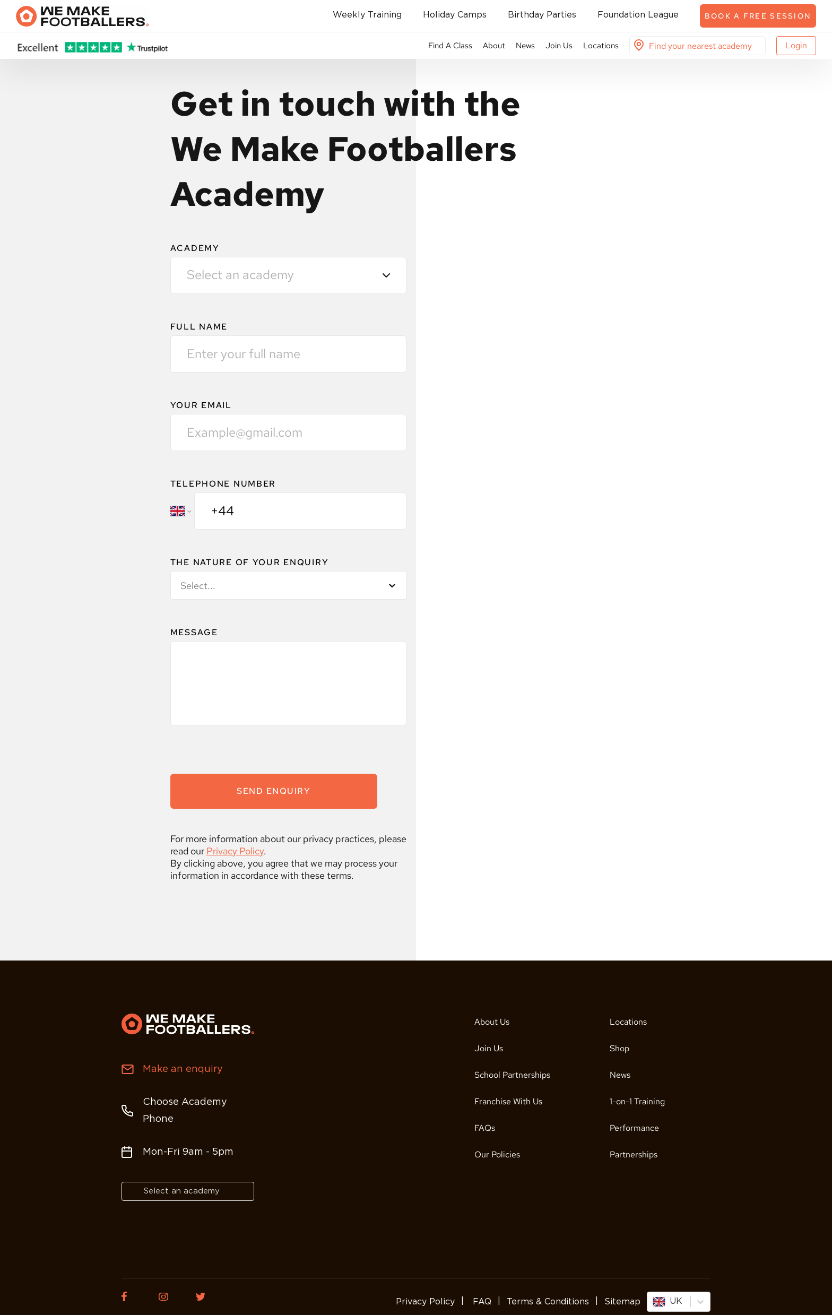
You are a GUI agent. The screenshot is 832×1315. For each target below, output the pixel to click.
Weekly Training (367, 15)
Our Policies (497, 1154)
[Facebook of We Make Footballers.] (132, 1296)
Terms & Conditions (548, 1302)
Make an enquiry (183, 1069)
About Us (491, 1021)
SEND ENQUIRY (273, 791)
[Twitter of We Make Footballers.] (206, 1296)
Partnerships (633, 1154)
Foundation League (638, 15)
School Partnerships (512, 1074)
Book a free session (758, 16)
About (494, 45)
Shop (619, 1048)
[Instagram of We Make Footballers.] (169, 1296)
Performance (634, 1128)
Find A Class (450, 45)
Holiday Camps (455, 15)
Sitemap (622, 1302)
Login (796, 45)
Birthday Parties (542, 15)
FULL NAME (199, 326)
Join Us (559, 45)
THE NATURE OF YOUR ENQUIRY (249, 562)
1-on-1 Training (637, 1101)
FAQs (484, 1128)
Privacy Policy (235, 851)
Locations (601, 45)
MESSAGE (194, 632)
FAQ (480, 1302)
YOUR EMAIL (201, 405)
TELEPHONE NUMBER (223, 483)
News (525, 45)
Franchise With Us (508, 1101)
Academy (195, 248)
